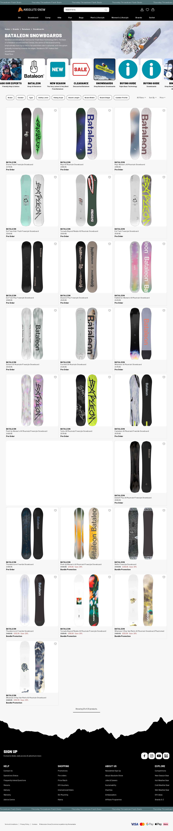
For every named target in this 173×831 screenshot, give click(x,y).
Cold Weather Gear (162, 785)
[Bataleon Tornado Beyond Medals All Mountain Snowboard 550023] (86, 200)
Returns (7, 785)
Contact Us (8, 770)
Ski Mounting (63, 795)
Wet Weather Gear (162, 790)
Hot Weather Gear (162, 780)
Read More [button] (9, 54)
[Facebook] (144, 756)
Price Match (62, 780)
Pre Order (10, 169)
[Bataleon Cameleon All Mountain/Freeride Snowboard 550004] (141, 400)
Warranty (7, 795)
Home (7, 29)
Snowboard (33, 17)
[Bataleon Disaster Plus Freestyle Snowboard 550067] (86, 267)
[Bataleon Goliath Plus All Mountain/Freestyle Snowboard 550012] (141, 467)
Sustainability (110, 785)
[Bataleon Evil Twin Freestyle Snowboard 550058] (141, 200)
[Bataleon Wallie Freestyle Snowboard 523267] (141, 533)
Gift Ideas (159, 795)
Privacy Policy (24, 824)
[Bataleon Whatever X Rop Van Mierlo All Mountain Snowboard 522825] (32, 667)
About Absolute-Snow (114, 775)
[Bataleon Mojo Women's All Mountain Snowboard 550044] (141, 134)
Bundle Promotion (68, 569)
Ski (19, 17)
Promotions (63, 770)
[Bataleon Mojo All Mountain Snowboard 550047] (86, 134)
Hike (59, 17)
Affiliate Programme (113, 799)
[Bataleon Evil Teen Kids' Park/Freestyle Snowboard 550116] (32, 200)
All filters (141, 97)
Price (162, 97)
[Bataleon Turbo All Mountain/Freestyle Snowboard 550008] (86, 400)
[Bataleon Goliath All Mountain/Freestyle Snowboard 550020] (32, 333)
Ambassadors (110, 795)
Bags (81, 17)
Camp (48, 17)
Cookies (34, 824)
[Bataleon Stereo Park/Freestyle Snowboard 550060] (32, 134)
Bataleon (26, 29)
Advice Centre (9, 799)
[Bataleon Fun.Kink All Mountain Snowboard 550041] (86, 333)
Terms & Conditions (11, 824)
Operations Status (11, 775)
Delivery (7, 790)
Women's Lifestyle (120, 17)
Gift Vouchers (63, 785)
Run (70, 17)
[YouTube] (159, 756)
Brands (139, 17)
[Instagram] (151, 756)
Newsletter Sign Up (113, 770)
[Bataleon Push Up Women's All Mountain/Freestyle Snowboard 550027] (32, 400)
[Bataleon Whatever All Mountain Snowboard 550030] (141, 333)
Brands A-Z (159, 799)
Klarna (60, 799)
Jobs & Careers (111, 780)
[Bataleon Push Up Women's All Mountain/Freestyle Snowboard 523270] (86, 533)
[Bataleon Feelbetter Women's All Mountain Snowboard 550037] (141, 267)
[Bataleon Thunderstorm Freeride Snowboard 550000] (32, 533)
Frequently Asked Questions (15, 780)
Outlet (152, 17)
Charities (108, 790)
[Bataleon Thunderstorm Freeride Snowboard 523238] (32, 600)
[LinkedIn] (166, 756)
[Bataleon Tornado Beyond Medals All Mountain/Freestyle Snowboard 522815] (86, 600)
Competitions (160, 770)
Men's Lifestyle (98, 17)
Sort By (152, 97)
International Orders (66, 790)
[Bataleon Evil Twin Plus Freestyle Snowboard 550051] (32, 267)
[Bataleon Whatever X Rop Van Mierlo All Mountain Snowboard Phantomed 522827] (141, 600)
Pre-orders (62, 775)
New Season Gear (162, 775)
